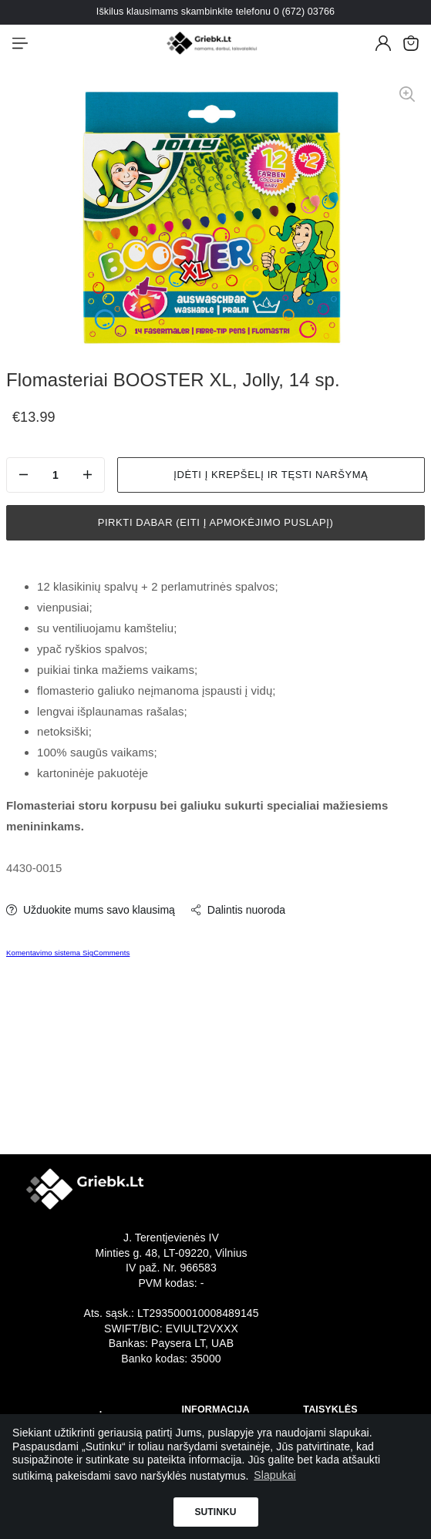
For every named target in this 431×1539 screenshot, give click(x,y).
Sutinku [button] (215, 1512)
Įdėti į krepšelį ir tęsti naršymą (270, 474)
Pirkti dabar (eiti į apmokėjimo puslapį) (216, 522)
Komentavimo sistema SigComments (68, 952)
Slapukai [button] (275, 1475)
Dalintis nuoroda (237, 910)
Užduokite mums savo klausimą (90, 910)
